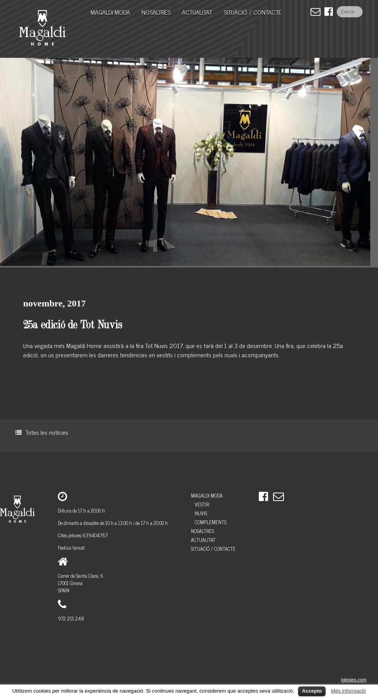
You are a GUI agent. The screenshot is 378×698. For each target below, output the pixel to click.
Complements (210, 522)
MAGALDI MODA (110, 12)
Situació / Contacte (253, 12)
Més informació (348, 691)
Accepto (312, 691)
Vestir (202, 504)
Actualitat (197, 12)
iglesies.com (353, 680)
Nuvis (201, 513)
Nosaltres (156, 12)
